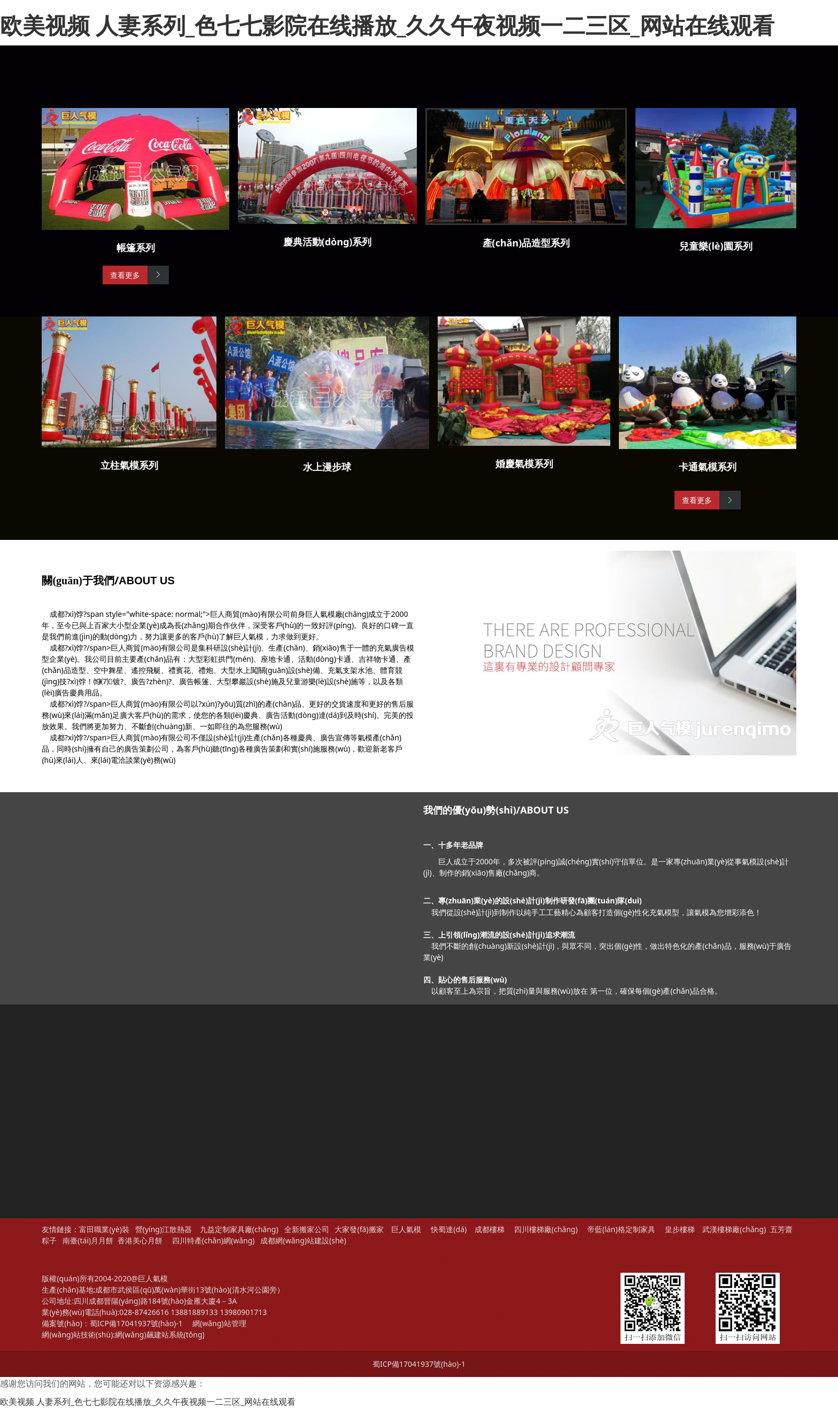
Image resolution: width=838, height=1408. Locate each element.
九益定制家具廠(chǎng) (239, 1229)
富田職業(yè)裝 (104, 1229)
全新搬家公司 (306, 1229)
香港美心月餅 (140, 1240)
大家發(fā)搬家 (359, 1229)
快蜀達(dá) (449, 1229)
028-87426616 (144, 1312)
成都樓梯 (488, 1229)
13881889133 (194, 1312)
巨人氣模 (407, 1229)
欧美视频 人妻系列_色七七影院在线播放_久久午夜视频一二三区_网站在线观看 (387, 25)
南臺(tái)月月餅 (88, 1240)
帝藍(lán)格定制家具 (621, 1229)
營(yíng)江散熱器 (163, 1229)
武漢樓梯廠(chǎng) (734, 1229)
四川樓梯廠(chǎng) (546, 1229)
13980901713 (243, 1312)
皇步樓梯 (680, 1229)
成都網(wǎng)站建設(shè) (303, 1240)
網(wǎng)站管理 (219, 1323)
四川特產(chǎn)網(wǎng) (212, 1240)
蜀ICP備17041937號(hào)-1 (136, 1323)
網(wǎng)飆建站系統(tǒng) (160, 1334)
